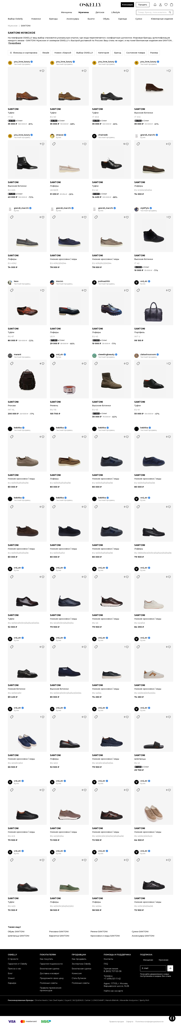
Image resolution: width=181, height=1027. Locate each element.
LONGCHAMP (98, 1000)
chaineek (103, 135)
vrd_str (143, 281)
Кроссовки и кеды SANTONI (105, 936)
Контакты (108, 959)
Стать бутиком (79, 978)
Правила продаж (116, 1022)
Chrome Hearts (41, 1000)
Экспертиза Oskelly (81, 964)
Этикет (11, 978)
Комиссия (77, 973)
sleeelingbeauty (106, 354)
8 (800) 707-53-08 (112, 971)
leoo (16, 281)
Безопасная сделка (49, 968)
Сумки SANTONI (140, 931)
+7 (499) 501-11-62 (112, 978)
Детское (100, 12)
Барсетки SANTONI (59, 936)
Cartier (88, 1000)
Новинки (36, 19)
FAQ (106, 964)
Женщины (66, 12)
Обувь (106, 19)
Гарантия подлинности (51, 964)
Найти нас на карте (113, 991)
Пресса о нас (14, 968)
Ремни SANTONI (99, 931)
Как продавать (79, 959)
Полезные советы (48, 983)
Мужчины (84, 12)
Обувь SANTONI (16, 931)
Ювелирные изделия (162, 19)
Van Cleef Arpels (56, 1000)
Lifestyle (115, 12)
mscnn (59, 281)
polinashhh (104, 281)
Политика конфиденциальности (149, 1022)
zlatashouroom (148, 354)
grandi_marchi (147, 135)
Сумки (138, 19)
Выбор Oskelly (15, 19)
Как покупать (46, 959)
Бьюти (91, 19)
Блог (10, 973)
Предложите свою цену (52, 978)
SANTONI (13, 109)
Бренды (53, 19)
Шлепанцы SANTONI (18, 936)
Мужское (12, 25)
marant (17, 354)
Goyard (67, 1000)
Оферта (129, 1022)
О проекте (13, 959)
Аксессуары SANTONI (143, 936)
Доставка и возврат (49, 973)
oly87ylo (144, 208)
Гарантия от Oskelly (17, 964)
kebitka (18, 428)
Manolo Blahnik (112, 1000)
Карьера (12, 983)
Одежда (122, 19)
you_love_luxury (22, 62)
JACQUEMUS (77, 1000)
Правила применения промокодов (50, 989)
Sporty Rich (144, 1000)
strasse (59, 135)
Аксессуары (73, 19)
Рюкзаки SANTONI (59, 931)
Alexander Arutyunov (129, 1000)
